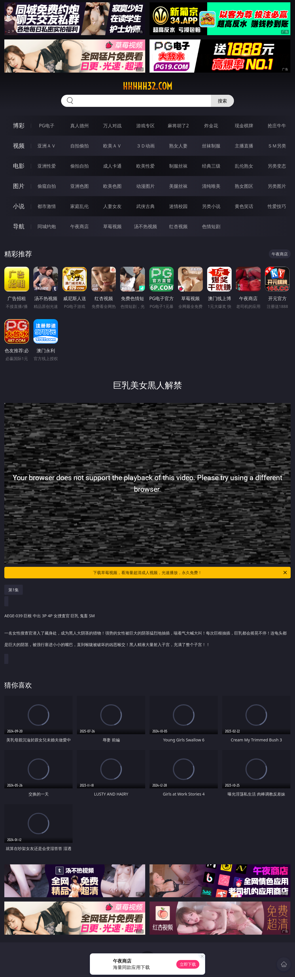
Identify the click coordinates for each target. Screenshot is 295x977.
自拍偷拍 (79, 146)
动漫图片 (145, 186)
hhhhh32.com (147, 86)
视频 (18, 145)
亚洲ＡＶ (46, 146)
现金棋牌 (244, 125)
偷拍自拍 (79, 166)
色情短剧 (211, 226)
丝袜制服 (211, 146)
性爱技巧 (277, 206)
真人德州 (79, 125)
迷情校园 (178, 206)
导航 (18, 226)
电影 (18, 166)
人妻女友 (112, 206)
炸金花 (211, 125)
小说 (18, 206)
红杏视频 (178, 226)
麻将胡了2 (178, 125)
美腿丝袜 (178, 186)
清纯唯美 (211, 186)
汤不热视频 (145, 226)
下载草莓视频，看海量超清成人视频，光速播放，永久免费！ (190, 572)
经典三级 (211, 166)
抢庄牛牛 (277, 125)
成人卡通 (112, 166)
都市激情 (46, 206)
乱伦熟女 (244, 166)
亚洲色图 (79, 186)
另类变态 (277, 166)
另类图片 (277, 186)
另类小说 (211, 206)
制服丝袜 (178, 166)
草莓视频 (112, 226)
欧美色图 (112, 186)
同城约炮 (46, 226)
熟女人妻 (178, 146)
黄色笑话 (244, 206)
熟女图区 (244, 186)
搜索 (222, 101)
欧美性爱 (145, 166)
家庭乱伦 (79, 206)
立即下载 (188, 964)
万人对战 (112, 125)
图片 (18, 186)
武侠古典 (145, 206)
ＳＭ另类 (277, 146)
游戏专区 (145, 125)
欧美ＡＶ (112, 146)
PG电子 (46, 125)
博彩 (18, 125)
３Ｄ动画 (145, 146)
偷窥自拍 (46, 186)
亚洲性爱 (46, 166)
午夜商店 (79, 226)
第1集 (13, 589)
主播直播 (244, 146)
